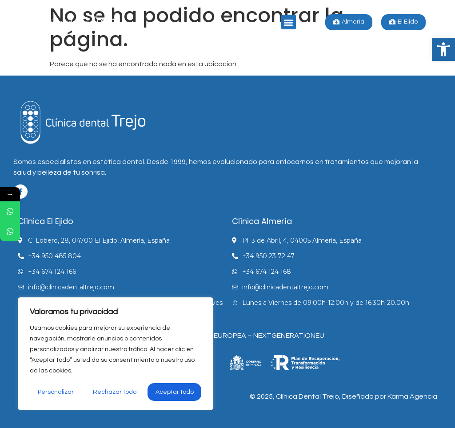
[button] (443, 49)
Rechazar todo (114, 392)
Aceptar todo (175, 392)
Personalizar (56, 392)
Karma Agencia (412, 396)
